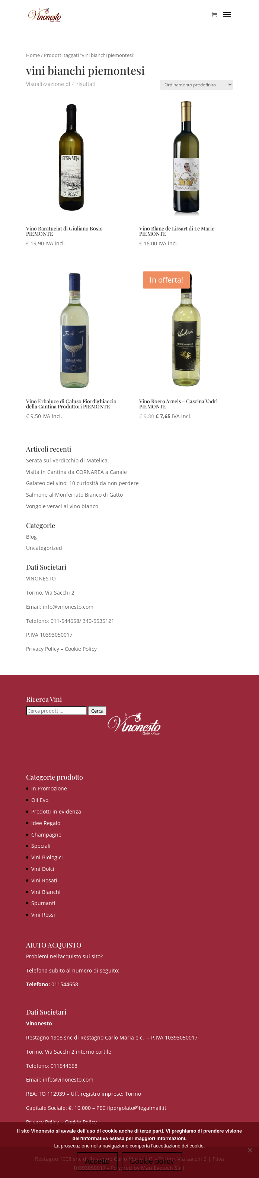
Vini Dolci (42, 868)
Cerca (97, 710)
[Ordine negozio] (196, 85)
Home (33, 55)
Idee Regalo (45, 823)
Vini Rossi (43, 914)
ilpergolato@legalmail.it (136, 1107)
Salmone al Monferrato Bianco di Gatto (74, 494)
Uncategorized (44, 547)
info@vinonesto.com (68, 1079)
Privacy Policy (42, 648)
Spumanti (43, 903)
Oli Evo (39, 799)
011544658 (64, 984)
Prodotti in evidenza (56, 811)
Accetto (97, 1161)
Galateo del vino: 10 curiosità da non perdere (82, 483)
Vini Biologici (47, 857)
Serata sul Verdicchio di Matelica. (67, 460)
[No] (249, 1150)
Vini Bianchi (46, 891)
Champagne (46, 834)
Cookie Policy (81, 648)
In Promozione (49, 788)
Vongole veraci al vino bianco (62, 506)
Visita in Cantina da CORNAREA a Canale (76, 471)
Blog (31, 536)
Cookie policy (152, 1161)
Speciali (41, 845)
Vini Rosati (44, 880)
